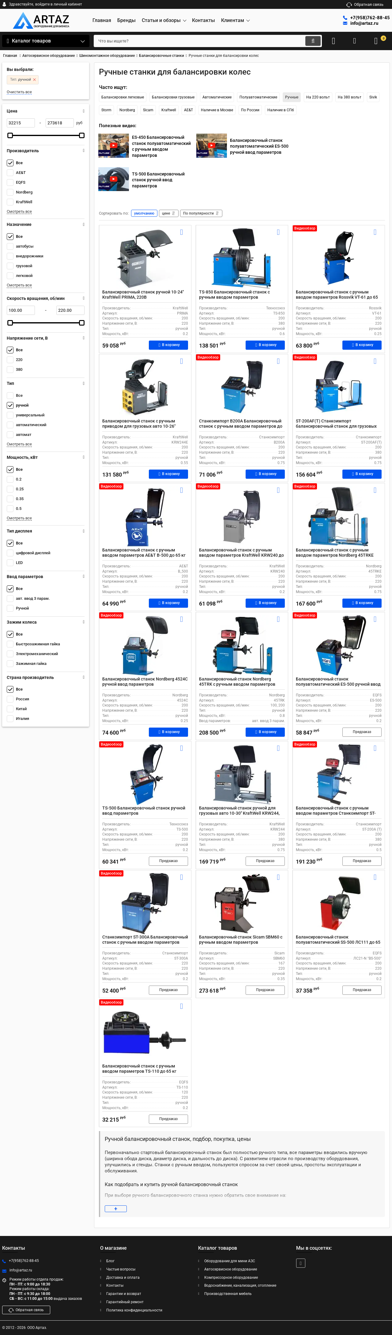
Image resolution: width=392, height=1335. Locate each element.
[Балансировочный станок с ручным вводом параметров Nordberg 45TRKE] (339, 517)
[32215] (21, 122)
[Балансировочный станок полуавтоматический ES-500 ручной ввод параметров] (339, 646)
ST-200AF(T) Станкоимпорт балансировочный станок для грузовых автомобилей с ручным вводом (336, 426)
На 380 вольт (349, 97)
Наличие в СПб (280, 110)
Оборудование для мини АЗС (229, 1261)
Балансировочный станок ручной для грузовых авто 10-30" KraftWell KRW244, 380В (239, 813)
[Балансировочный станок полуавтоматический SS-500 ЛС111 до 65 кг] (339, 904)
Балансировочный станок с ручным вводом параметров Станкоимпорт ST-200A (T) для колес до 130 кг (336, 813)
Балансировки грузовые (173, 97)
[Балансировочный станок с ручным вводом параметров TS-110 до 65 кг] (145, 1033)
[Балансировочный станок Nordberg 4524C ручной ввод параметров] (145, 646)
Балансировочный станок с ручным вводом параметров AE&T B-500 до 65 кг (144, 553)
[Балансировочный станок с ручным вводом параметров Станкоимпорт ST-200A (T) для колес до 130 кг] (339, 775)
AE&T (188, 110)
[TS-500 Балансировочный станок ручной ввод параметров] (145, 775)
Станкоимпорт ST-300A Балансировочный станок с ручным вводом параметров (145, 940)
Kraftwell (168, 110)
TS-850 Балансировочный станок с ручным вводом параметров (234, 295)
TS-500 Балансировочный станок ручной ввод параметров (143, 811)
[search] (207, 41)
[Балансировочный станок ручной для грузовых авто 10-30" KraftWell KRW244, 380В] (242, 775)
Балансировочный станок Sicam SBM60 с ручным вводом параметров (240, 940)
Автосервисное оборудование (230, 1269)
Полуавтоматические (258, 97)
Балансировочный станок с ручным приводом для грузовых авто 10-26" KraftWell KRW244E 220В (138, 426)
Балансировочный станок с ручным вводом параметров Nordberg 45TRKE (335, 553)
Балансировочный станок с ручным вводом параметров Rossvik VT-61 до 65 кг (337, 297)
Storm (106, 110)
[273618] (60, 122)
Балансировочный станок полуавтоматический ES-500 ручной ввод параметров (338, 684)
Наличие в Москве (217, 110)
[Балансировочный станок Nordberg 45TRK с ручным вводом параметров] (242, 646)
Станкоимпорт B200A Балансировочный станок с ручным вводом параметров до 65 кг (240, 426)
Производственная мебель (228, 1294)
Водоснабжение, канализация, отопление (240, 1286)
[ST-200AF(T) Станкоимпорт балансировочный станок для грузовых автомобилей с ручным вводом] (339, 388)
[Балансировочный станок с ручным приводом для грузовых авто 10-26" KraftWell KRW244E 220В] (145, 388)
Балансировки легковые (122, 97)
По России (250, 110)
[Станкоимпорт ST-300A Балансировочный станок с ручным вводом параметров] (145, 904)
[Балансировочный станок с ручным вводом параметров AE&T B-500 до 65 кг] (145, 517)
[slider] (10, 135)
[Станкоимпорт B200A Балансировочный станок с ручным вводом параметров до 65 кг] (242, 388)
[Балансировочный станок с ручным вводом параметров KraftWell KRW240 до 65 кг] (242, 517)
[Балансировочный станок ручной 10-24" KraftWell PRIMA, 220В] (145, 259)
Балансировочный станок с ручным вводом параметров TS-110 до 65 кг (139, 1069)
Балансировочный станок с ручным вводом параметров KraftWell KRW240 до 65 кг (241, 555)
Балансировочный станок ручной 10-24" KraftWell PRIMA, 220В (143, 295)
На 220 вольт (318, 97)
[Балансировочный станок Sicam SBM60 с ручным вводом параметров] (242, 904)
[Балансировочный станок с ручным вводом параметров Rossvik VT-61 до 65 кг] (339, 259)
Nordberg (127, 110)
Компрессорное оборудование (231, 1277)
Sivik (373, 97)
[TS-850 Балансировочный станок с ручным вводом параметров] (242, 259)
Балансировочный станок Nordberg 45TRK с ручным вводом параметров (237, 682)
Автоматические (217, 97)
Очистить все (19, 92)
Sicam (148, 110)
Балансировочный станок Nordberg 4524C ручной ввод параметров (145, 682)
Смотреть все (19, 211)
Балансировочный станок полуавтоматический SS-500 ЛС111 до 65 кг (338, 942)
